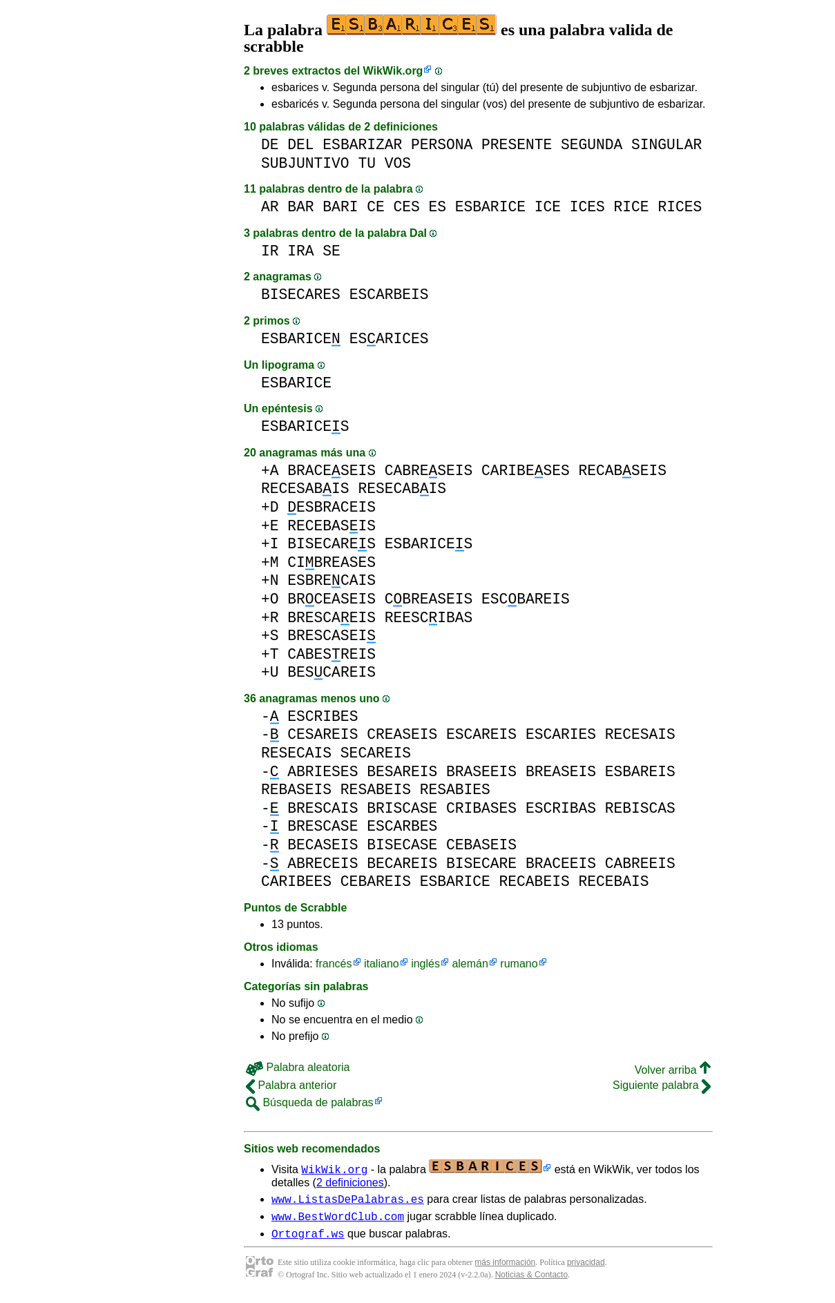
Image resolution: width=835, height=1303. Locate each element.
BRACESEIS (331, 471)
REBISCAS (640, 808)
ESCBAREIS (525, 599)
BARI (340, 207)
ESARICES (389, 339)
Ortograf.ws (308, 1239)
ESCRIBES (322, 716)
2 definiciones (350, 1182)
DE (270, 145)
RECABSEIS (622, 471)
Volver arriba (673, 1070)
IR (270, 251)
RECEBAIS (613, 881)
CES (406, 207)
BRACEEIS (561, 863)
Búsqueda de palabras (310, 1102)
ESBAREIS (640, 772)
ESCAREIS (481, 734)
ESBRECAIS (331, 580)
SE (331, 251)
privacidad (586, 1268)
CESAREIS (322, 734)
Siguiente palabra (662, 1085)
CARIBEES (296, 881)
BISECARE (481, 863)
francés (334, 963)
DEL (300, 145)
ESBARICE (490, 207)
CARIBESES (525, 471)
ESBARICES (305, 426)
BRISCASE (402, 808)
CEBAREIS (375, 881)
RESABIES (455, 790)
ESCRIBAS (561, 808)
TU (367, 163)
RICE (631, 207)
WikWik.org (393, 71)
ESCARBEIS (389, 294)
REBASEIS (296, 790)
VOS (398, 163)
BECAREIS (402, 863)
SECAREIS (375, 753)
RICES (680, 207)
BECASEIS (322, 845)
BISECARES (300, 294)
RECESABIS (305, 489)
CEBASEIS (481, 845)
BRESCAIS (322, 808)
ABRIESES (322, 772)
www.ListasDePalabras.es (347, 1200)
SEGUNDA (591, 145)
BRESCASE (322, 826)
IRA (300, 251)
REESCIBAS (429, 618)
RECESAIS (640, 734)
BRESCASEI (331, 636)
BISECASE (402, 845)
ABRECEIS (322, 863)
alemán (470, 963)
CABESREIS (331, 654)
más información (504, 1268)
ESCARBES (402, 826)
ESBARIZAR (362, 145)
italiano (381, 963)
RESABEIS (375, 790)
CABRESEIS (429, 471)
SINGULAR (666, 145)
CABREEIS (640, 863)
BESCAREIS (331, 672)
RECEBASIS (331, 526)
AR (270, 207)
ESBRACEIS (331, 507)
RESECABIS (402, 489)
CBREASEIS (429, 599)
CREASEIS (402, 734)
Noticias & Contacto (531, 1281)
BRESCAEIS (331, 618)
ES (438, 207)
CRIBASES (481, 808)
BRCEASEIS (331, 599)
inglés (425, 963)
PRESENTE (516, 145)
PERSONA (441, 145)
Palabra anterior (291, 1085)
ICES (587, 207)
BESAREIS (402, 772)
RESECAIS (296, 753)
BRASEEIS (481, 772)
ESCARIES (561, 734)
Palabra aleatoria (297, 1067)
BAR (300, 207)
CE (376, 207)
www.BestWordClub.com (337, 1220)
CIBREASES (331, 562)
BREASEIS (561, 772)
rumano (518, 963)
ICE (548, 207)
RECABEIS (534, 881)
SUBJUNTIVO (305, 163)
